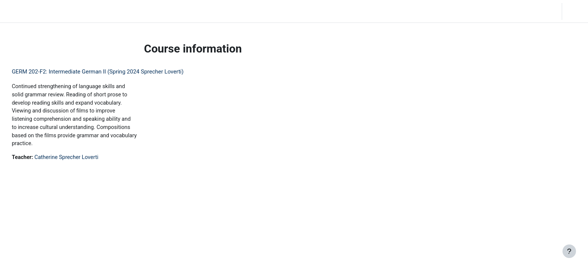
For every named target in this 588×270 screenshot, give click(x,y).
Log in (574, 11)
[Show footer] (569, 251)
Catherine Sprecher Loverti (85, 159)
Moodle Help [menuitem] (140, 11)
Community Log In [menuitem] (95, 11)
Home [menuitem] (58, 11)
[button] (510, 11)
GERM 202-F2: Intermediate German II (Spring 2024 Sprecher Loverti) (114, 71)
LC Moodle (22, 11)
